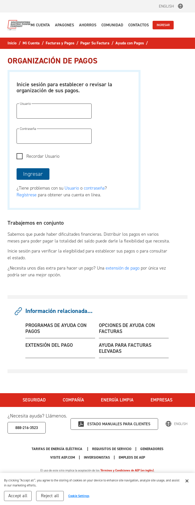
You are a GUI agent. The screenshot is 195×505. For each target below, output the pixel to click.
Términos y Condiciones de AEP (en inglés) (127, 470)
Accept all (17, 498)
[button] (40, 25)
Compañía (73, 400)
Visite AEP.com (62, 457)
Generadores (151, 449)
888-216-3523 (26, 427)
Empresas (161, 400)
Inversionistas (97, 457)
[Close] (186, 482)
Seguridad (34, 400)
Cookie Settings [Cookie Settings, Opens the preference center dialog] (78, 498)
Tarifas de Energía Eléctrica (57, 449)
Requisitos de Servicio (112, 449)
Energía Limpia (117, 400)
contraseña (94, 188)
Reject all (50, 498)
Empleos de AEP (132, 457)
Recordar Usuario (42, 156)
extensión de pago (123, 268)
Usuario (72, 188)
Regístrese (27, 195)
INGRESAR (163, 25)
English (166, 6)
